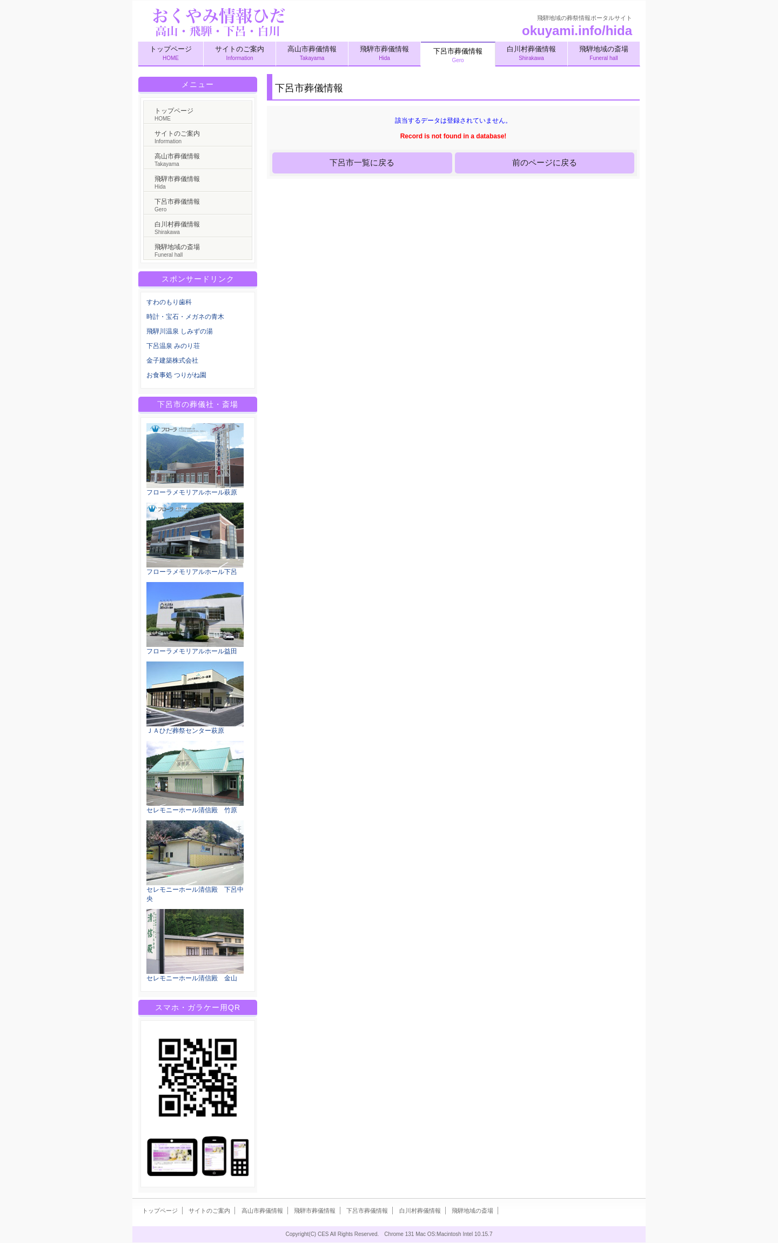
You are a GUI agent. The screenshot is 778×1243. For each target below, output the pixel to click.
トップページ (171, 53)
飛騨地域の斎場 (603, 53)
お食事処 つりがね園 (176, 375)
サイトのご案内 (239, 53)
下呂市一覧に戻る (362, 162)
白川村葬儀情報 (531, 53)
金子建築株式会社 (172, 360)
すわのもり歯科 (169, 302)
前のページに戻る (544, 162)
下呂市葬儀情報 (177, 205)
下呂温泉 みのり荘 (173, 346)
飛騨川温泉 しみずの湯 (179, 331)
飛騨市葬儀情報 (384, 53)
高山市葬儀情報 (312, 53)
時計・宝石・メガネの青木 (185, 316)
